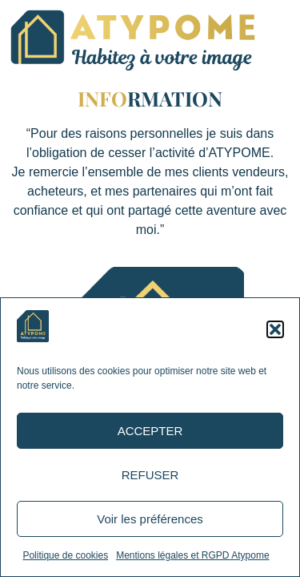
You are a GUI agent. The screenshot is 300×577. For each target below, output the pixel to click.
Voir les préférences (150, 519)
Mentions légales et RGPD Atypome (192, 555)
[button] (275, 329)
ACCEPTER (150, 431)
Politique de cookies (65, 555)
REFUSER (150, 475)
